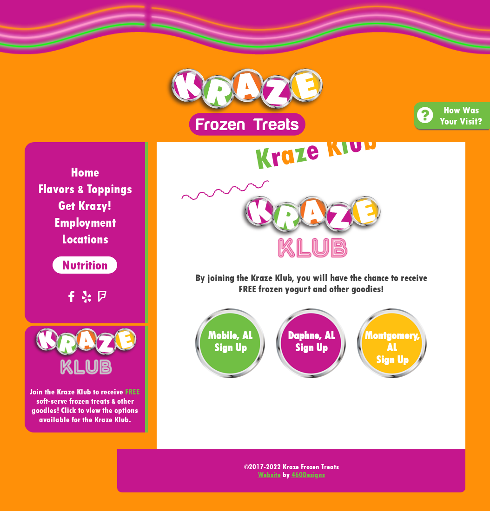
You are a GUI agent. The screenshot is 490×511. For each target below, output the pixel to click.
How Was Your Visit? (449, 116)
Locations (85, 239)
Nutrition (85, 265)
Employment (85, 222)
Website (269, 474)
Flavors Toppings (85, 189)
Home (85, 172)
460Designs (308, 474)
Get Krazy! (85, 205)
